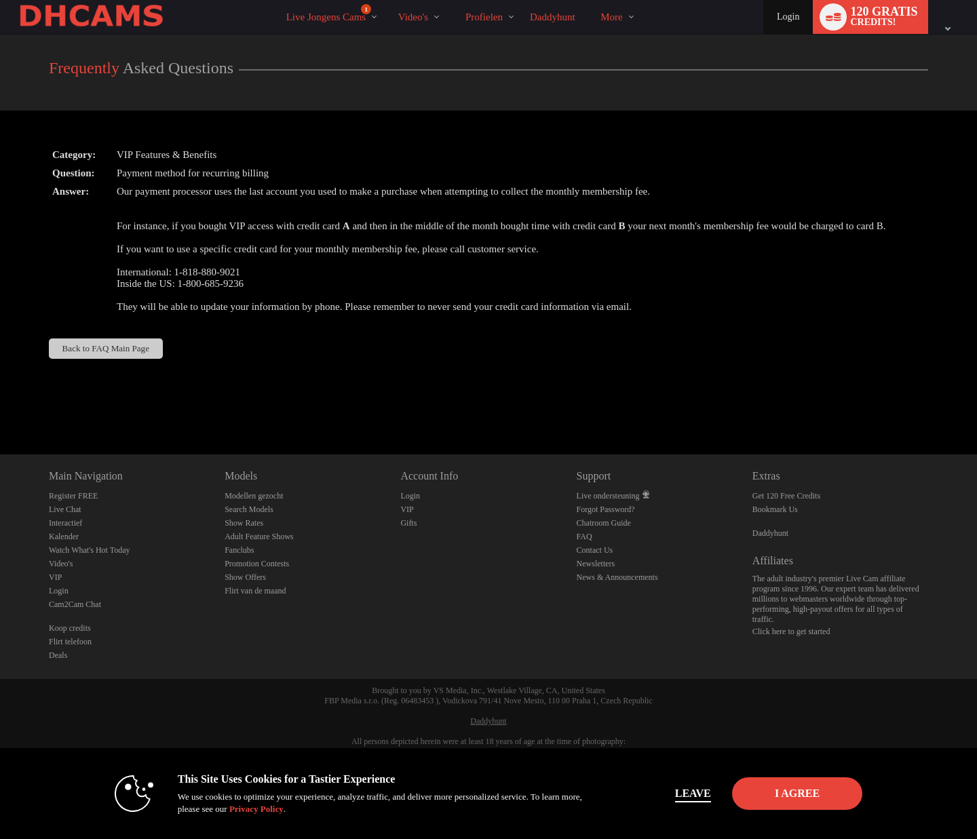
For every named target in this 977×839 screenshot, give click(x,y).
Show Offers (245, 577)
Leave (678, 793)
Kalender (64, 536)
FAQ (584, 536)
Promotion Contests (257, 563)
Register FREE (73, 496)
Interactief (65, 523)
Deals (58, 655)
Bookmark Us (775, 509)
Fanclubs (239, 550)
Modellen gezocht (254, 496)
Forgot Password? (606, 509)
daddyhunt (552, 17)
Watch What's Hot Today (89, 550)
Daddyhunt (770, 533)
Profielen (484, 17)
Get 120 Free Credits (786, 496)
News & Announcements (617, 577)
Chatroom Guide (604, 523)
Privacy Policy (241, 809)
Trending (386, 0)
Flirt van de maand (255, 591)
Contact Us (595, 550)
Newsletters (596, 563)
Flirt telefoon (70, 641)
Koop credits (70, 628)
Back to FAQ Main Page (105, 348)
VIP (55, 577)
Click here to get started (791, 631)
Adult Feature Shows (259, 536)
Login (788, 17)
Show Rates (244, 523)
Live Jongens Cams (329, 13)
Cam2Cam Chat (75, 604)
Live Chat (65, 509)
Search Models (249, 509)
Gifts (408, 523)
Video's (413, 17)
